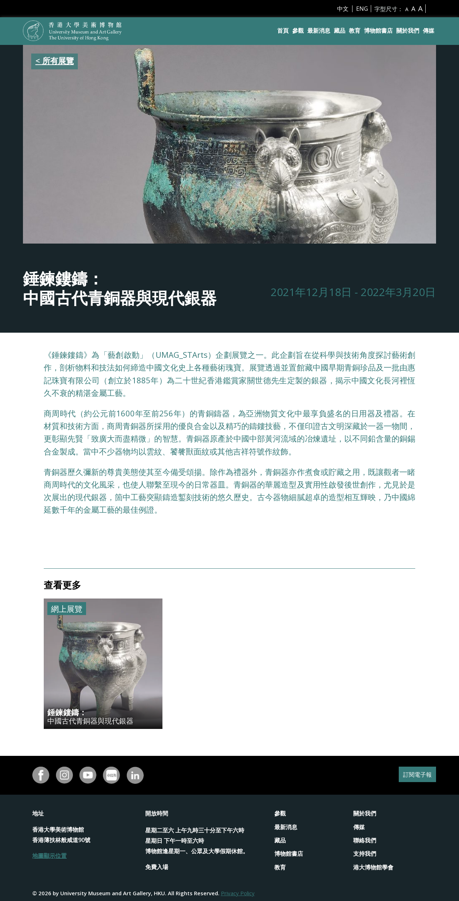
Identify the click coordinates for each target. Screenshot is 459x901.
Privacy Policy (238, 893)
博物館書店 (378, 30)
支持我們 (364, 854)
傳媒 (428, 30)
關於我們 (407, 30)
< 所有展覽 (55, 60)
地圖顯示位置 (49, 856)
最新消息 (318, 30)
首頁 (283, 30)
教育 (354, 30)
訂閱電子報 (414, 775)
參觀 (298, 30)
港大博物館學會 (373, 867)
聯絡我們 (364, 840)
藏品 (339, 30)
